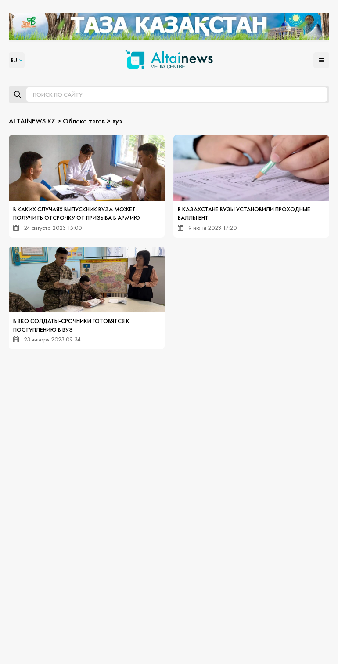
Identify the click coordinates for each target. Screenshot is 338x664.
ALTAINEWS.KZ (32, 121)
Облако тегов (84, 121)
